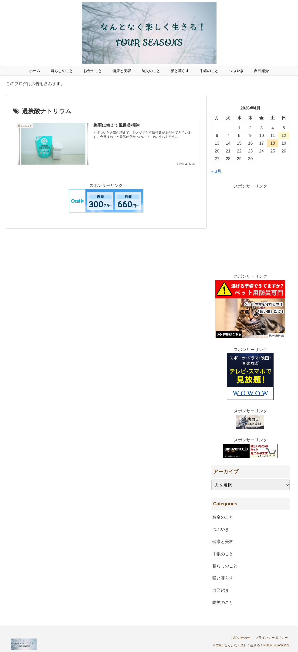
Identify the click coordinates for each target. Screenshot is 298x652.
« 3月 (216, 171)
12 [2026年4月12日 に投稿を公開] (283, 135)
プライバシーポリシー (271, 637)
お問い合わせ (240, 637)
